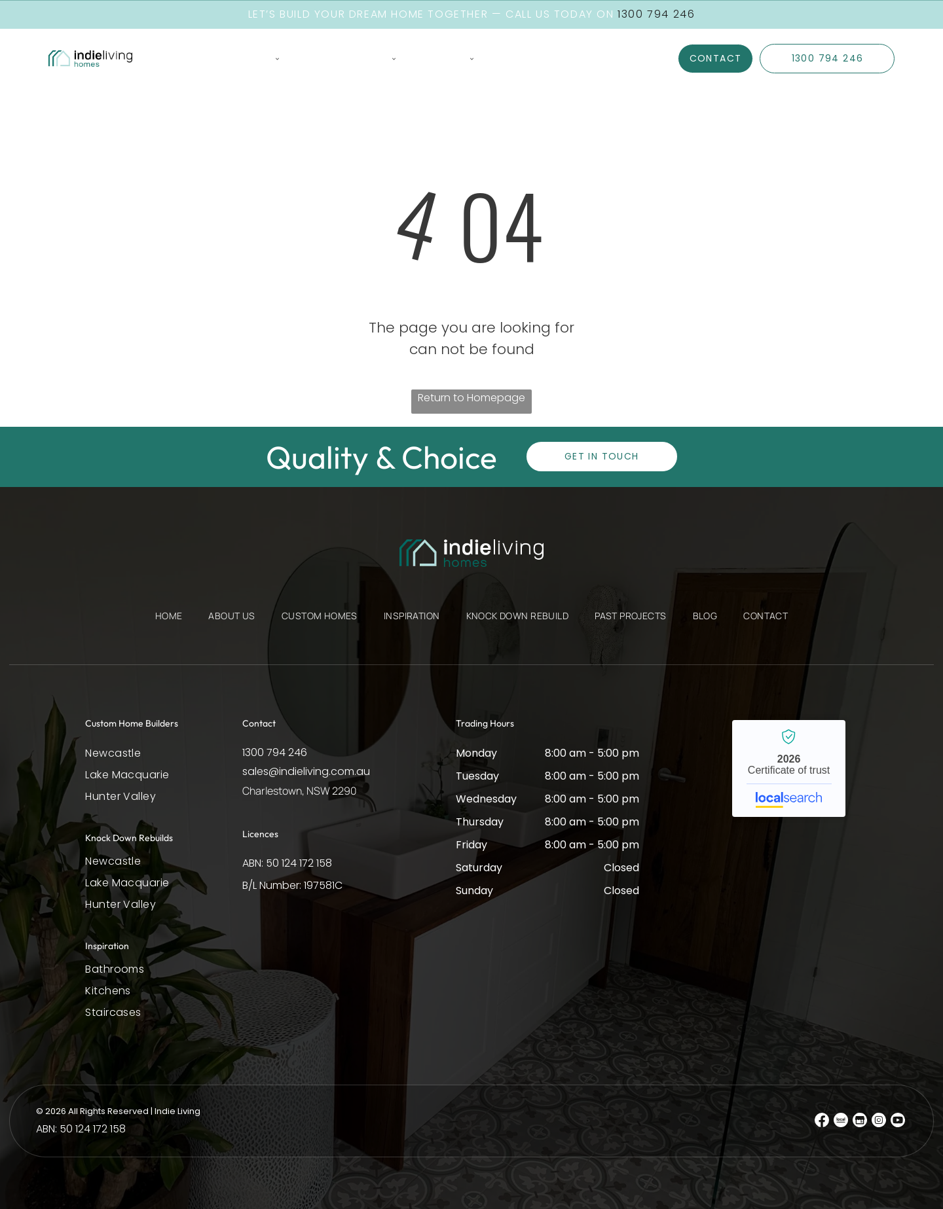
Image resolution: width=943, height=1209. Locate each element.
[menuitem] (171, 58)
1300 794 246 (274, 751)
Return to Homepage (471, 397)
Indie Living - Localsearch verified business (788, 767)
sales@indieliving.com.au (306, 770)
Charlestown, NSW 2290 (299, 790)
